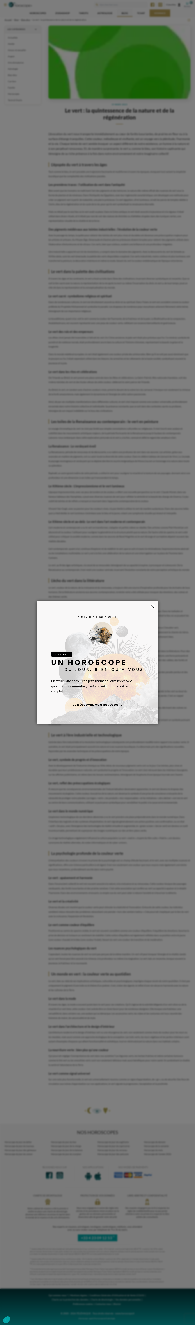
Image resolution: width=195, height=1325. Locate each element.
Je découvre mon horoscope (97, 705)
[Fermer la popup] (152, 606)
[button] (6, 1319)
